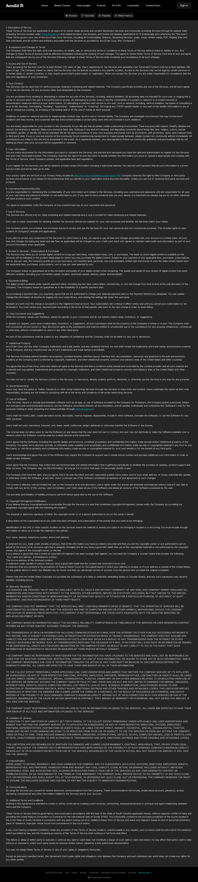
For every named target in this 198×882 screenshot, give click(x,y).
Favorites (87, 15)
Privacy (83, 872)
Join (67, 872)
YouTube (132, 872)
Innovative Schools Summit (113, 872)
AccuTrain (94, 872)
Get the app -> (145, 872)
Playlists (104, 15)
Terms (74, 872)
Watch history (123, 15)
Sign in (184, 5)
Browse (71, 15)
